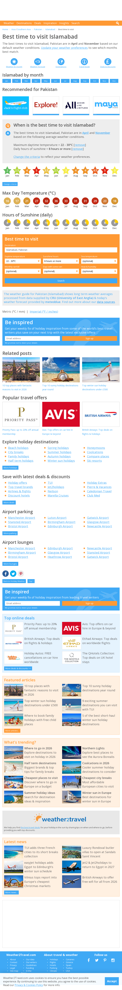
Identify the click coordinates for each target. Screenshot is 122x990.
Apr (35, 81)
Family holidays (18, 461)
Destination (10, 250)
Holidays (54, 964)
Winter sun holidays (61, 466)
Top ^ (31, 586)
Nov (104, 81)
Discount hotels (19, 501)
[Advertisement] (62, 10)
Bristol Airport (18, 531)
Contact (13, 967)
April (85, 138)
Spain (68, 970)
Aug (75, 81)
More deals (9, 507)
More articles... (12, 735)
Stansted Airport (19, 527)
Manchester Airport (21, 523)
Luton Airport (57, 523)
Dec (114, 81)
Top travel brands (20, 492)
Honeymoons (96, 453)
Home (5, 29)
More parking (10, 538)
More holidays (10, 472)
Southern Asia (24, 29)
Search (75, 23)
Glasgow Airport (98, 527)
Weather (9, 23)
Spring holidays (58, 453)
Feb (16, 81)
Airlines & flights (19, 496)
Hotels (53, 970)
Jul (65, 81)
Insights (64, 23)
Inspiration (50, 23)
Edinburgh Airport (60, 531)
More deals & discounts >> (18, 673)
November (102, 138)
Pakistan (38, 29)
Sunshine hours (50, 261)
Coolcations (95, 457)
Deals (37, 23)
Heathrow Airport (60, 562)
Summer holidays (59, 457)
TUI (50, 488)
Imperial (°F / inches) (44, 317)
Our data (30, 964)
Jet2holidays (56, 492)
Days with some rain (52, 271)
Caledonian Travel (99, 496)
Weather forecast (37, 66)
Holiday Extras (97, 488)
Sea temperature (89, 261)
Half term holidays (20, 466)
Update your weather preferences (64, 48)
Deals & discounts (107, 66)
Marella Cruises (58, 501)
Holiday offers (17, 488)
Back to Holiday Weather (14, 586)
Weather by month (14, 66)
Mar (26, 81)
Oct (94, 81)
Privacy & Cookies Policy (29, 985)
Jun (55, 81)
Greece (69, 967)
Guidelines (31, 970)
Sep (84, 81)
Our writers (31, 967)
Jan (6, 81)
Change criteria (10, 189)
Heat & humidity (88, 271)
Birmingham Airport (61, 527)
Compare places (98, 461)
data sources (106, 307)
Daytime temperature (15, 261)
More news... (11, 897)
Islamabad (50, 29)
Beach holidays (18, 453)
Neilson (53, 496)
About (13, 964)
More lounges (10, 569)
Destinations (24, 23)
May (45, 81)
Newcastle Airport (99, 531)
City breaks (16, 457)
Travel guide (84, 66)
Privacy (13, 970)
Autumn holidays (59, 461)
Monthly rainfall (12, 271)
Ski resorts (94, 466)
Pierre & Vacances (99, 492)
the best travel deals (30, 832)
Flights (53, 967)
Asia (13, 29)
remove (80, 150)
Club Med (93, 501)
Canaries (70, 964)
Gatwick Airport (98, 523)
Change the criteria (27, 162)
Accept (112, 981)
